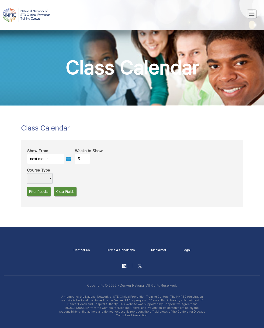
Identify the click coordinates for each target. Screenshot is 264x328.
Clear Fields (65, 192)
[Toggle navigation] (252, 13)
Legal (187, 250)
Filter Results (39, 192)
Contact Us (81, 250)
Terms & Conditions (120, 250)
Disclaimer (158, 250)
